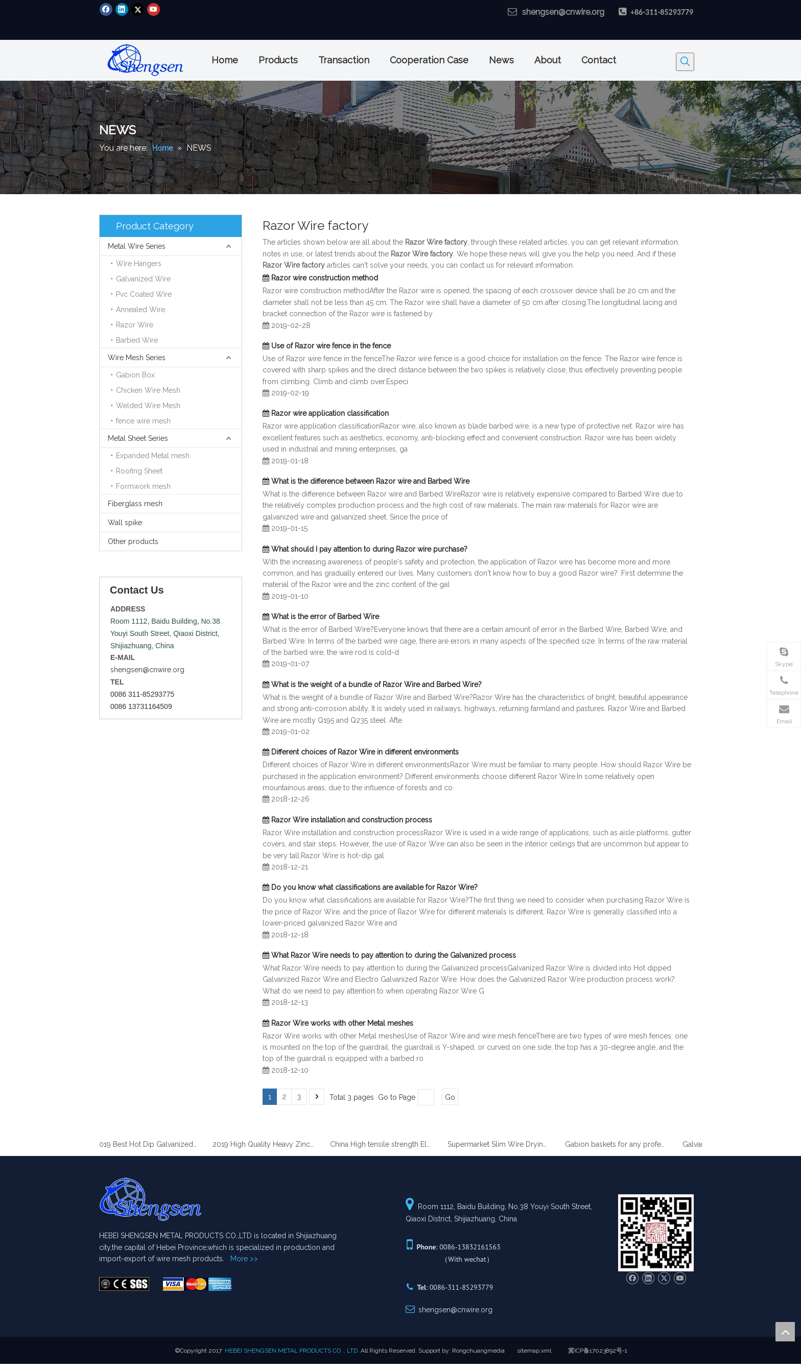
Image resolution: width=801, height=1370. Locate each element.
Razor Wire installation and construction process (351, 820)
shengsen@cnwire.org (563, 12)
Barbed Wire (137, 340)
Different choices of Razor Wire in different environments (365, 752)
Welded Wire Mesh (148, 405)
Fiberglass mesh (135, 504)
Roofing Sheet (139, 471)
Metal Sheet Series (138, 438)
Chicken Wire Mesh (148, 390)
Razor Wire (134, 325)
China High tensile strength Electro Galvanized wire (384, 1144)
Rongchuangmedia (478, 1350)
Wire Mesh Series (137, 357)
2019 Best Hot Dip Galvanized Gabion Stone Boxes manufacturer (149, 1144)
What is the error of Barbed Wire (325, 616)
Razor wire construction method (324, 278)
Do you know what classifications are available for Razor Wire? (374, 887)
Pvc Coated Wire (144, 294)
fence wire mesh (143, 421)
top (785, 1331)
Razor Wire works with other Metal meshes (342, 1023)
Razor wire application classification (330, 413)
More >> (244, 1259)
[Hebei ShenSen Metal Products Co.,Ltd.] (124, 1284)
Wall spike (125, 522)
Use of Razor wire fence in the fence (331, 346)
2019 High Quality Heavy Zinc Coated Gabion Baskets (267, 1144)
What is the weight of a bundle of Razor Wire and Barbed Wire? (376, 684)
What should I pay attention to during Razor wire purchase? (369, 549)
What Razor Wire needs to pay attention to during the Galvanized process (393, 955)
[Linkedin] (121, 9)
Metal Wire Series (137, 246)
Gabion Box (135, 375)
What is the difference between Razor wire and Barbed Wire (370, 481)
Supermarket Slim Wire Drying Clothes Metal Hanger (502, 1144)
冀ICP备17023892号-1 (597, 1350)
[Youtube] (153, 9)
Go (450, 1097)
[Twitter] (137, 9)
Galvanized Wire (143, 279)
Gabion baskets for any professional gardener (619, 1144)
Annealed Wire (140, 309)
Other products (133, 541)
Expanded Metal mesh (153, 456)
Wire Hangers (138, 263)
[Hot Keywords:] (685, 62)
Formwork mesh (143, 486)
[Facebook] (106, 9)
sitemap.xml (534, 1350)
